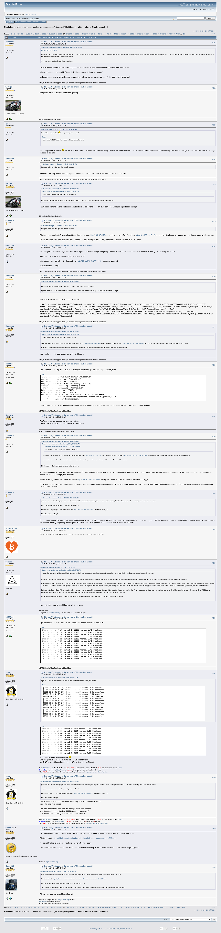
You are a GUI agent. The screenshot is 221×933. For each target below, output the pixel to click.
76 (177, 34)
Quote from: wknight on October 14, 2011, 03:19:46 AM (58, 164)
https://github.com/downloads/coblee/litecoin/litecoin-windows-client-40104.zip (84, 838)
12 (29, 34)
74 (172, 34)
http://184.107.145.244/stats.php (149, 235)
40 (94, 34)
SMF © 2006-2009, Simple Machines (119, 929)
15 (36, 34)
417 (183, 34)
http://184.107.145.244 (99, 235)
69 (161, 34)
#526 (214, 221)
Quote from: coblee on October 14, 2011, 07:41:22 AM (58, 871)
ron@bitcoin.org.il (64, 899)
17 (40, 34)
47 (110, 34)
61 (142, 34)
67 (156, 34)
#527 (214, 247)
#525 (214, 184)
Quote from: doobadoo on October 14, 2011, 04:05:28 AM (59, 441)
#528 (214, 277)
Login (29, 22)
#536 (214, 618)
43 (101, 34)
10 (24, 34)
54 (126, 34)
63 (147, 34)
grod (7, 124)
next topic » (211, 31)
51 (119, 34)
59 (138, 34)
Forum (120, 768)
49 (115, 34)
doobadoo (9, 42)
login (26, 14)
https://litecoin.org (52, 862)
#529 (214, 327)
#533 (214, 493)
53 (124, 34)
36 (85, 34)
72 (167, 34)
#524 (214, 160)
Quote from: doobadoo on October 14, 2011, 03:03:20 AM (59, 281)
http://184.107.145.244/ (49, 50)
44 (103, 34)
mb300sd (9, 364)
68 (158, 34)
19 (45, 34)
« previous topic (199, 31)
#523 (214, 125)
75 (174, 34)
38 (89, 34)
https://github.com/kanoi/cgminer (97, 772)
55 (129, 34)
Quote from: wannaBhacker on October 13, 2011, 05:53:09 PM (61, 47)
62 (145, 34)
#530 (214, 365)
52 (122, 34)
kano (7, 672)
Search (23, 22)
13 (31, 34)
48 (112, 34)
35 (83, 34)
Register (36, 22)
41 (96, 34)
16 (38, 34)
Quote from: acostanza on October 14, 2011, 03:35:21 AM (59, 331)
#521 (214, 43)
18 (43, 34)
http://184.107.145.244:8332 (89, 261)
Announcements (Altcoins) (51, 27)
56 (131, 34)
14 (34, 34)
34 (80, 34)
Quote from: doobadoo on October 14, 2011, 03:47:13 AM (59, 498)
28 (67, 34)
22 (52, 34)
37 (87, 34)
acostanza (9, 220)
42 (99, 34)
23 (54, 34)
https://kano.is (48, 768)
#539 (214, 828)
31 (73, 34)
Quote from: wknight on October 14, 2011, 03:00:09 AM (58, 129)
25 (59, 34)
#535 (214, 563)
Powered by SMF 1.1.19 (97, 929)
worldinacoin (11, 528)
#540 (214, 867)
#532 (214, 437)
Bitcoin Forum (10, 27)
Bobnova (9, 415)
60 (140, 34)
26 (61, 34)
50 (117, 34)
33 (78, 34)
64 (149, 34)
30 (71, 34)
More (43, 22)
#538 (214, 777)
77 (179, 34)
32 (76, 34)
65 (151, 34)
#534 (214, 529)
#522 (214, 88)
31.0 (31, 18)
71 (165, 34)
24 (57, 34)
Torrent (36, 18)
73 (170, 34)
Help (17, 22)
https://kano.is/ (61, 770)
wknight (8, 87)
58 (135, 34)
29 (69, 34)
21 (50, 34)
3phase (8, 562)
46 (108, 34)
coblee (8, 827)
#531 (214, 416)
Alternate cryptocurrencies (28, 27)
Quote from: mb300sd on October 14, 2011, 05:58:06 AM (59, 678)
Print (213, 33)
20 (47, 34)
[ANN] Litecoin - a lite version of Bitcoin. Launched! (85, 27)
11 (27, 34)
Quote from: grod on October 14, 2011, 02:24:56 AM (57, 567)
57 (133, 34)
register (33, 14)
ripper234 (9, 866)
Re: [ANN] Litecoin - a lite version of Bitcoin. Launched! (68, 42)
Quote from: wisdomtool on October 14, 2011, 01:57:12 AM (61, 570)
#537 (214, 673)
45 (106, 34)
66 (154, 34)
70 (163, 34)
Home (11, 22)
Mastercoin (43, 901)
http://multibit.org (54, 613)
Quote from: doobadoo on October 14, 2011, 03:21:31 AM (59, 189)
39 (92, 34)
